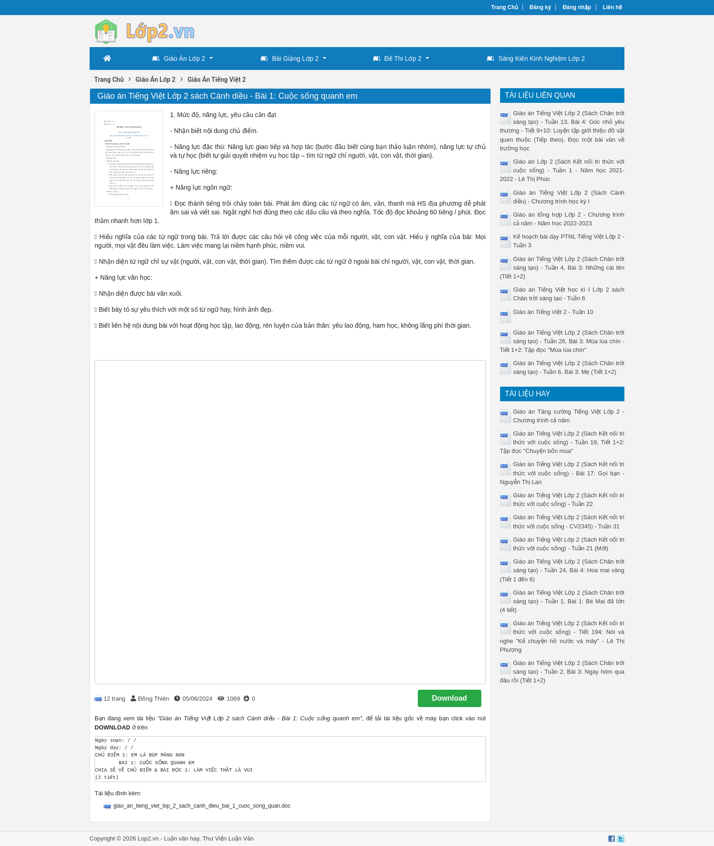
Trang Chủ (504, 7)
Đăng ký (540, 7)
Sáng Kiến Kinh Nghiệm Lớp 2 (536, 58)
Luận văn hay (181, 838)
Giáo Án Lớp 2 (178, 58)
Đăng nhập (577, 7)
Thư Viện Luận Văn (228, 838)
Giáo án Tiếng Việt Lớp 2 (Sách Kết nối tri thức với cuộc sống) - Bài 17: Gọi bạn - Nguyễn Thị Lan (562, 473)
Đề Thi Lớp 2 (397, 58)
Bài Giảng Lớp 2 (290, 58)
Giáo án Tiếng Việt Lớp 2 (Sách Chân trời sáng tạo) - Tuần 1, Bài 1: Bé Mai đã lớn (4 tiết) (562, 601)
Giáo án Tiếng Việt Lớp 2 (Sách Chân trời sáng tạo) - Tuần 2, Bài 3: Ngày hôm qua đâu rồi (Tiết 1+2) (562, 672)
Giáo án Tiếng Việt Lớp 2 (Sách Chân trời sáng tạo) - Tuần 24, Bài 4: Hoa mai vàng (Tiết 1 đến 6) (562, 570)
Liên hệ (612, 7)
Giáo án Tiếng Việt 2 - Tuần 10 (553, 312)
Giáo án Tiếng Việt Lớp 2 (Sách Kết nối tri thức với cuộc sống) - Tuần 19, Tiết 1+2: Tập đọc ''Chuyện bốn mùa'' (562, 442)
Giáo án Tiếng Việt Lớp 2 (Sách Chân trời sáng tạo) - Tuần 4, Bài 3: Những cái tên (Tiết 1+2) (562, 267)
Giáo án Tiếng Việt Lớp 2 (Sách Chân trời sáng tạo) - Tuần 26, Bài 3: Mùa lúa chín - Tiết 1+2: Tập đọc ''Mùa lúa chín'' (562, 341)
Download (449, 698)
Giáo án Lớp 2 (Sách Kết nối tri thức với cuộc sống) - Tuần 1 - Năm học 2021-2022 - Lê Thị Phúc (562, 170)
